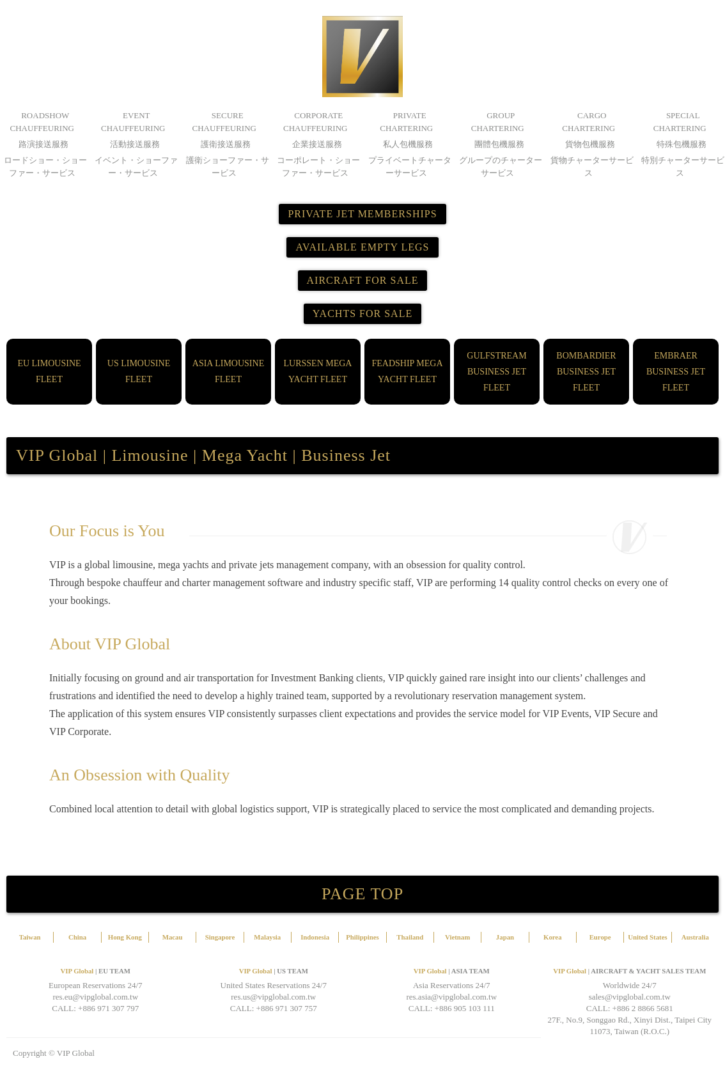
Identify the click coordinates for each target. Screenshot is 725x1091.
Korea (552, 937)
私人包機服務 (408, 144)
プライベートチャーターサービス (409, 166)
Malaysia (267, 937)
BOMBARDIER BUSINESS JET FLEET (586, 371)
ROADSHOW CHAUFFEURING (42, 122)
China (77, 937)
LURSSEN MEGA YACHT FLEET (318, 371)
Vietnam (457, 937)
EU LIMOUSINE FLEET (49, 371)
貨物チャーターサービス (592, 166)
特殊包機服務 (681, 144)
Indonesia (314, 937)
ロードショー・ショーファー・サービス (45, 166)
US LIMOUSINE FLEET (138, 371)
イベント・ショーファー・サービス (136, 166)
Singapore (220, 937)
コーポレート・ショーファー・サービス (318, 166)
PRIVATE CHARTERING (406, 122)
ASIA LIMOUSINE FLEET (228, 371)
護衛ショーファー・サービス (227, 166)
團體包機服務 (499, 144)
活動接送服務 (135, 144)
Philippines (362, 937)
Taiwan (30, 937)
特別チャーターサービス (682, 166)
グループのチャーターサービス (500, 166)
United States (647, 937)
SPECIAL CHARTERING (679, 122)
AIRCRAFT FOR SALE (363, 280)
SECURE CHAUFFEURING (224, 122)
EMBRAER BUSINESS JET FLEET (675, 371)
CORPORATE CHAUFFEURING (315, 122)
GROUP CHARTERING (497, 122)
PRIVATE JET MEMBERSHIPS (362, 213)
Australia (695, 937)
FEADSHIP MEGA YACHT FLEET (406, 371)
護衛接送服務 (226, 144)
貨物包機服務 (590, 144)
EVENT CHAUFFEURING (133, 122)
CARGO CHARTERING (588, 122)
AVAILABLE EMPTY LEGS (362, 247)
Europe (600, 937)
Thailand (409, 937)
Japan (505, 937)
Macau (172, 937)
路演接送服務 (43, 144)
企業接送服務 (317, 144)
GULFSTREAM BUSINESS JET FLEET (496, 371)
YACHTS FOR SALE (362, 313)
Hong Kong (125, 937)
